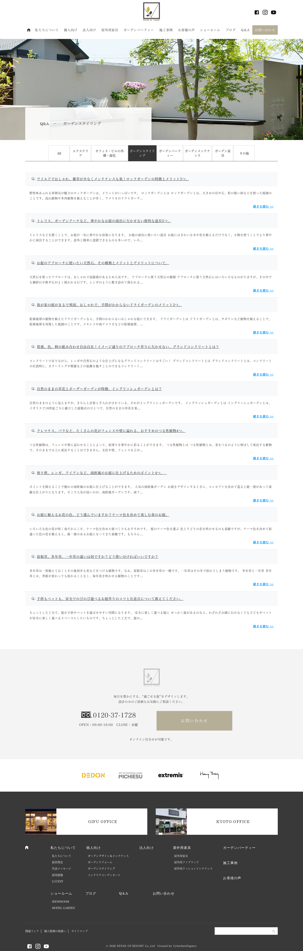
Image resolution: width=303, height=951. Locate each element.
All (59, 153)
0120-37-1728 (114, 715)
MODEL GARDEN (63, 908)
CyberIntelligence (185, 946)
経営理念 (57, 862)
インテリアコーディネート (104, 875)
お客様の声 (186, 30)
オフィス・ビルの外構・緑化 (109, 153)
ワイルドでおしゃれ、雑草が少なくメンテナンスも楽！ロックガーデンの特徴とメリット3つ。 (113, 179)
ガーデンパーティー (139, 30)
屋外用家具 (109, 30)
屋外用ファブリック (186, 862)
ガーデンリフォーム (100, 862)
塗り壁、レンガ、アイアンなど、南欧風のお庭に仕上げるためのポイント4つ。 (102, 473)
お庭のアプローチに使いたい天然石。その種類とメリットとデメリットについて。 (103, 263)
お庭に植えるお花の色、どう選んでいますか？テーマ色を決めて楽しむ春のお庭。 (103, 514)
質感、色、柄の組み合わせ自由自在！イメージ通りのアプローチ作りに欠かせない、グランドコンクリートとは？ (128, 346)
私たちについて (47, 30)
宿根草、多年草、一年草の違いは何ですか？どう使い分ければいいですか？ (97, 556)
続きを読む (261, 206)
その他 (244, 153)
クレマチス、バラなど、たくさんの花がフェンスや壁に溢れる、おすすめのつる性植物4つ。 (111, 430)
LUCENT (57, 881)
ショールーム (210, 30)
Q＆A (245, 30)
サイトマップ (79, 931)
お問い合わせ (265, 30)
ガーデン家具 (223, 153)
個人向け (71, 30)
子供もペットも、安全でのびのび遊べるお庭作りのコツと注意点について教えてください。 (110, 598)
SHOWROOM (60, 901)
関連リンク (32, 931)
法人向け (89, 30)
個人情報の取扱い (55, 931)
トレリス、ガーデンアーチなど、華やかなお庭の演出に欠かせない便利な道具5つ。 (104, 221)
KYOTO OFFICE (233, 821)
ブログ (231, 30)
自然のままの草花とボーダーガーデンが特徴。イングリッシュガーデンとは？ (99, 389)
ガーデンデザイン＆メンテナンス (108, 856)
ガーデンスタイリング (142, 153)
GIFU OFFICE (102, 821)
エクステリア (80, 153)
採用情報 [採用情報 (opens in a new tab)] (57, 875)
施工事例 (166, 30)
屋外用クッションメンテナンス (193, 868)
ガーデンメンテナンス (197, 153)
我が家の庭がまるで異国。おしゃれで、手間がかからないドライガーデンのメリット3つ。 (109, 305)
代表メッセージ (61, 868)
